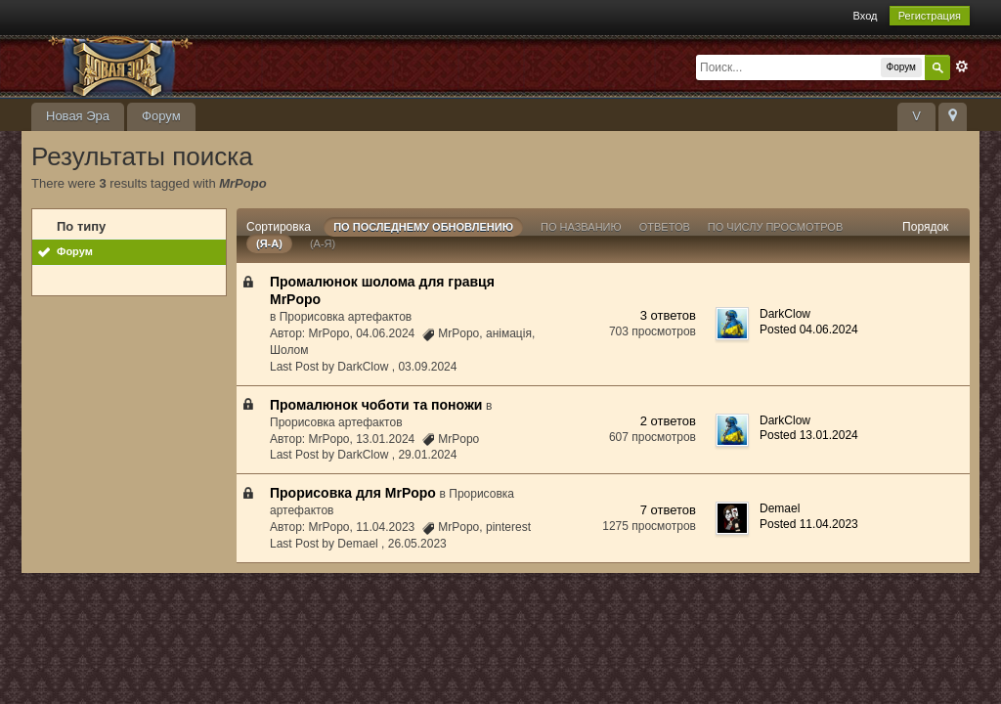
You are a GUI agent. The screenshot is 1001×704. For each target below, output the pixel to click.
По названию (581, 227)
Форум (161, 116)
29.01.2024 (427, 455)
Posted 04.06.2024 (809, 329)
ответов (664, 227)
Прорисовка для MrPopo (353, 493)
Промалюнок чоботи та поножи (376, 405)
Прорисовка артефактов (346, 317)
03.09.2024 (427, 367)
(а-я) (322, 243)
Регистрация (929, 16)
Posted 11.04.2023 (809, 524)
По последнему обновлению (423, 227)
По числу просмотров (775, 227)
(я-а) (269, 243)
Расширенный (962, 66)
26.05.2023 (417, 543)
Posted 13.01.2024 (809, 435)
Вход (865, 16)
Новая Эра (77, 116)
